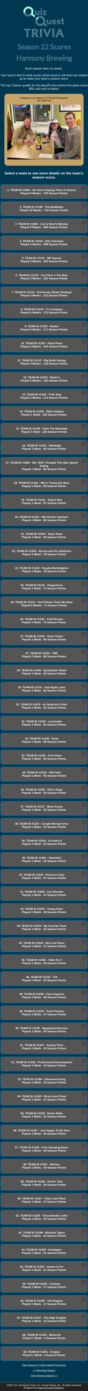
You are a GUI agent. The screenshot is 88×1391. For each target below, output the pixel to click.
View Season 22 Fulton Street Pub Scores (44, 1365)
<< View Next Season (44, 1370)
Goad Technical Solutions (50, 1388)
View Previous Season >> (44, 1375)
